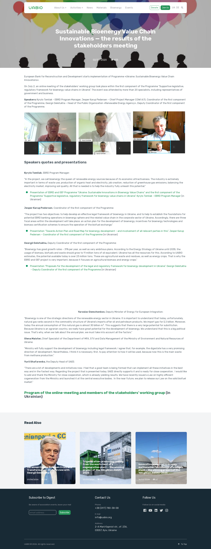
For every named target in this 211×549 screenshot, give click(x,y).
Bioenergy (116, 7)
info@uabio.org (103, 517)
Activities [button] (75, 7)
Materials (102, 7)
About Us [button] (59, 7)
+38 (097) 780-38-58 (107, 508)
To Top (182, 544)
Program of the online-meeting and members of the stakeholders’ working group (94, 393)
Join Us (165, 7)
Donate (154, 7)
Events (129, 7)
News (90, 7)
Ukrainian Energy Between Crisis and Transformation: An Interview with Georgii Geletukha (49, 470)
